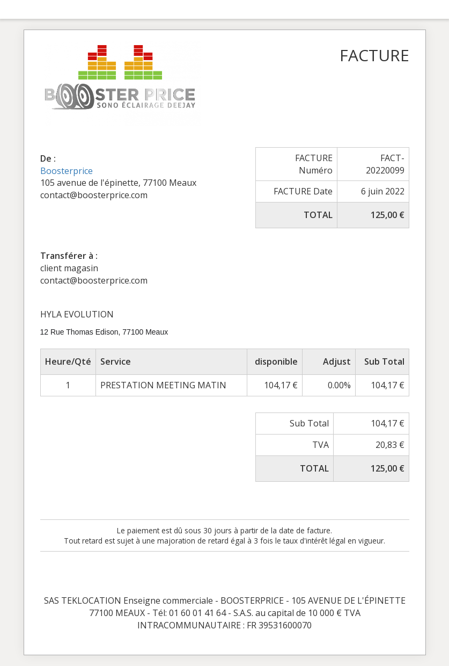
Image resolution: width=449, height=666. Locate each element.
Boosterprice (66, 171)
